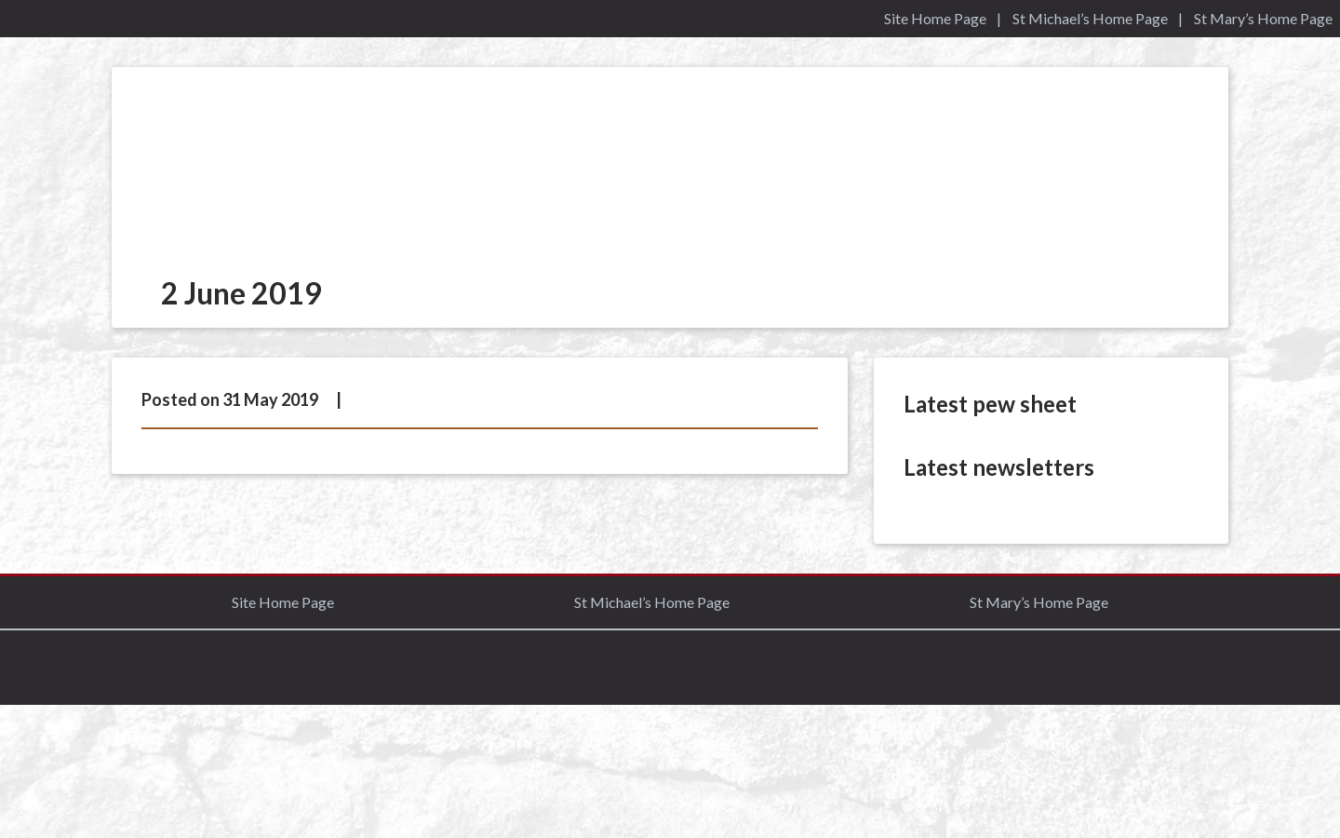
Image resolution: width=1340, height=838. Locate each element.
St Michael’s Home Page (1090, 18)
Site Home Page (935, 18)
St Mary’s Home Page (1263, 18)
